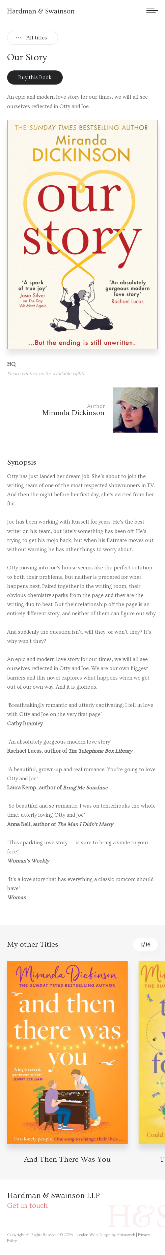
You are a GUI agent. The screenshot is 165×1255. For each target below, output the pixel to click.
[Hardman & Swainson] (41, 10)
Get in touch (27, 1205)
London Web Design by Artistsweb (105, 1235)
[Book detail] (67, 1052)
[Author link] (82, 410)
